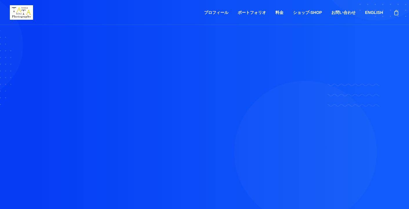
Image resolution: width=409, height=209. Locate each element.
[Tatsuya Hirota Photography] (21, 12)
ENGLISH (374, 12)
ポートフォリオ (252, 12)
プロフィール (216, 12)
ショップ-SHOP (307, 12)
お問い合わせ (343, 12)
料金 (279, 12)
